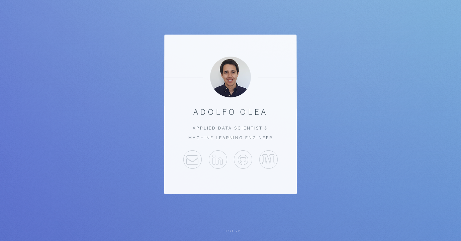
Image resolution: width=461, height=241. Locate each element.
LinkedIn (218, 159)
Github (243, 159)
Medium (268, 159)
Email (192, 159)
